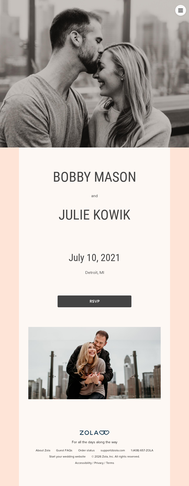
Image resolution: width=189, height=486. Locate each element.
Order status (86, 450)
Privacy (99, 463)
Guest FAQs (64, 450)
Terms (110, 463)
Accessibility (83, 463)
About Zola (43, 450)
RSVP (95, 301)
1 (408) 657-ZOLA (142, 450)
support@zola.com (113, 450)
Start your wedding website (67, 456)
